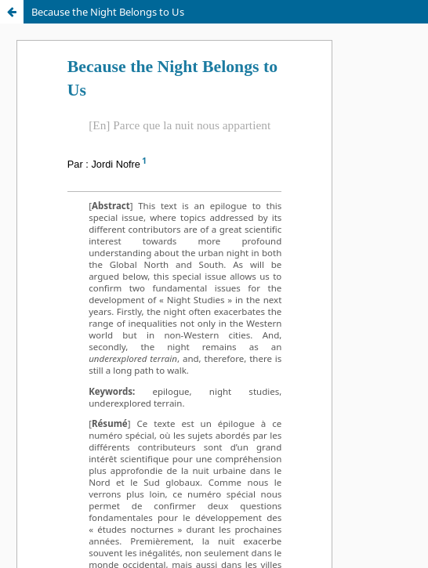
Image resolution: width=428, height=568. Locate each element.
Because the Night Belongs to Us (107, 12)
